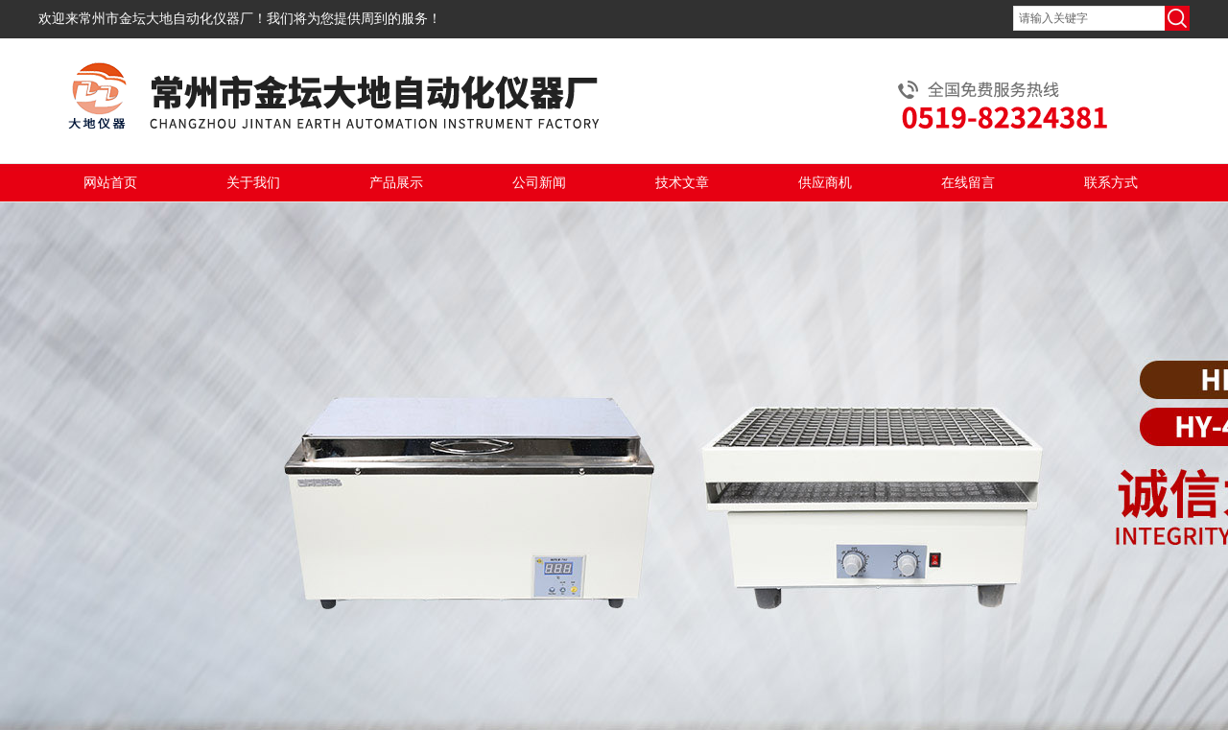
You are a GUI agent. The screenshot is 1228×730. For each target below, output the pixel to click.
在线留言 (968, 183)
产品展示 (396, 183)
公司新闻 (539, 183)
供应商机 (825, 183)
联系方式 (1111, 183)
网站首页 (110, 183)
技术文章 (682, 183)
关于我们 (253, 183)
